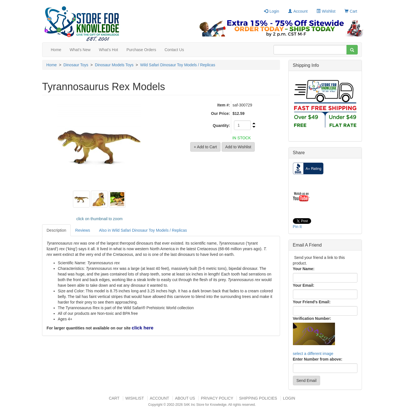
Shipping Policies (258, 398)
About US (185, 398)
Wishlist (325, 11)
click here (142, 328)
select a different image (313, 353)
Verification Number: (312, 318)
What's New (80, 49)
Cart (351, 11)
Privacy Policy (217, 398)
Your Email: (304, 285)
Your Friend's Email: (312, 302)
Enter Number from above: (318, 359)
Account (298, 11)
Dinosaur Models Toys (114, 65)
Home (56, 49)
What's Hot (108, 49)
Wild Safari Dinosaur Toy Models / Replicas (177, 65)
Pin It (297, 226)
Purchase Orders (141, 49)
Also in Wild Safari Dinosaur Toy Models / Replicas (143, 230)
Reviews (82, 230)
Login (271, 11)
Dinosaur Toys (75, 65)
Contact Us (174, 49)
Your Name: (304, 268)
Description (56, 230)
